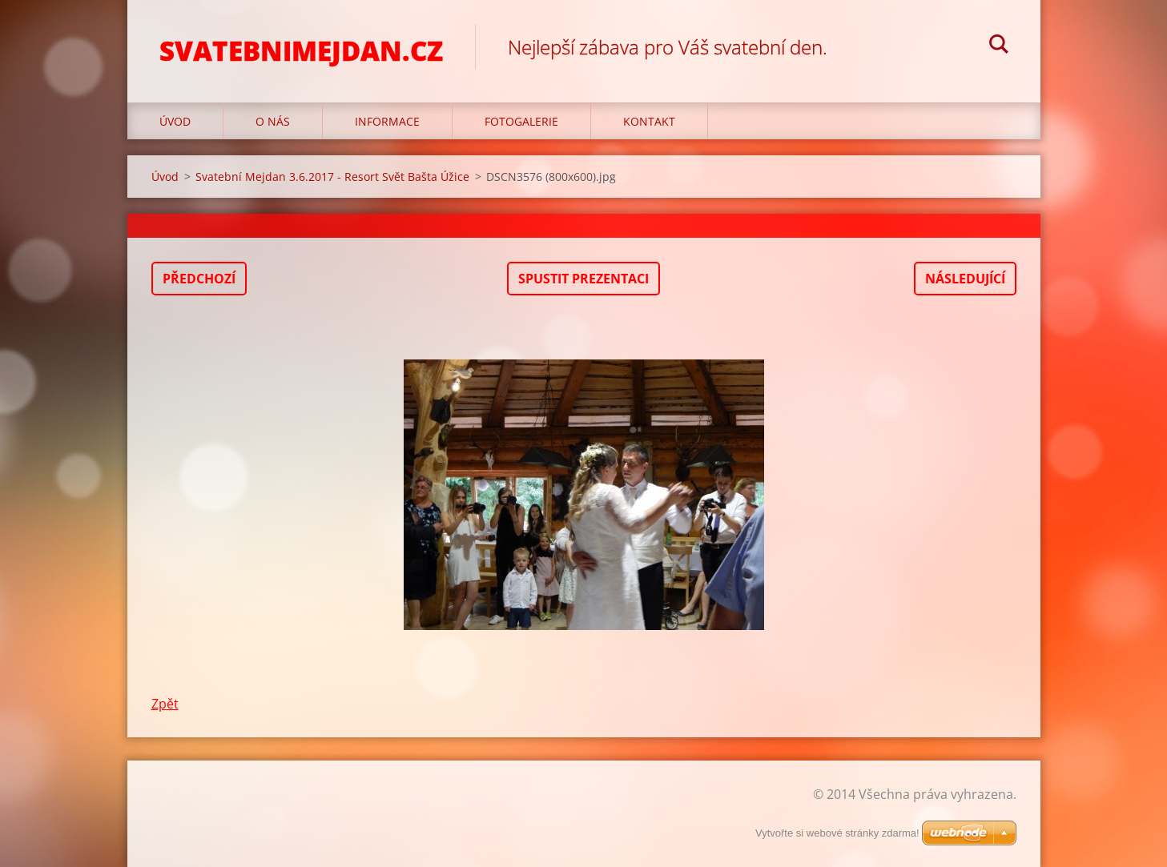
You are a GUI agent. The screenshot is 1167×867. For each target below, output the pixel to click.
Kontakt (649, 121)
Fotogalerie (521, 121)
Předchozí (199, 278)
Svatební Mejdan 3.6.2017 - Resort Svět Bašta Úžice (332, 176)
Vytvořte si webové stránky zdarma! (837, 833)
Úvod (175, 121)
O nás (273, 121)
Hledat (998, 46)
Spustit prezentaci (583, 278)
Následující (965, 278)
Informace (387, 121)
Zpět (165, 703)
